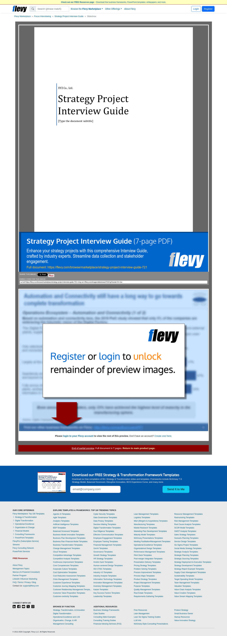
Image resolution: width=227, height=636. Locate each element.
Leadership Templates (102, 596)
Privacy (28, 582)
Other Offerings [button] (112, 9)
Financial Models (21, 531)
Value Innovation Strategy (185, 620)
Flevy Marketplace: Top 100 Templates (28, 514)
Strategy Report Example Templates (189, 569)
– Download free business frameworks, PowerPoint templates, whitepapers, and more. (113, 2)
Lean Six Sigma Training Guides (147, 617)
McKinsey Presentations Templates (148, 538)
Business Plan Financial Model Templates (70, 541)
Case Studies (98, 613)
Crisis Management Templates (65, 579)
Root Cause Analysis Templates (187, 524)
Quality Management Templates (147, 589)
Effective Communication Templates (108, 535)
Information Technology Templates (107, 579)
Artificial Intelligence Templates (66, 524)
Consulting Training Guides (104, 620)
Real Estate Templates (143, 593)
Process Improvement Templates (147, 572)
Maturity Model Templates (144, 535)
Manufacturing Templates (144, 524)
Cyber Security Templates (104, 514)
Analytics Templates (61, 521)
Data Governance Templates (105, 517)
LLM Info (137, 620)
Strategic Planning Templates (186, 555)
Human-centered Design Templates (108, 565)
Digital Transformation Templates (107, 528)
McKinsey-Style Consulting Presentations (151, 624)
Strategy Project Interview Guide (68, 16)
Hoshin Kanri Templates (103, 562)
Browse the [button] (86, 9)
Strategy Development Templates (188, 565)
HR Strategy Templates (103, 559)
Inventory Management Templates (107, 586)
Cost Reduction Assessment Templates (69, 576)
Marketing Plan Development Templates (150, 531)
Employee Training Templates (105, 541)
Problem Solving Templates (145, 569)
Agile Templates (59, 517)
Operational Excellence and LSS (66, 617)
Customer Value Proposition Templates (69, 593)
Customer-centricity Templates (65, 596)
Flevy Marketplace (22, 16)
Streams (16, 545)
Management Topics (21, 569)
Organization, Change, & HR (65, 620)
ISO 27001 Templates (102, 569)
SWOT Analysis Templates (185, 531)
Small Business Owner (183, 613)
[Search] (52, 9)
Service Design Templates (185, 541)
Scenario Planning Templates (186, 538)
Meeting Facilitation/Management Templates (152, 541)
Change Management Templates (66, 548)
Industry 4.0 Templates (102, 572)
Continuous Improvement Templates (68, 562)
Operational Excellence (23, 524)
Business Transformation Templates (68, 545)
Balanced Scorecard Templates (66, 531)
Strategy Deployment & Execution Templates (192, 562)
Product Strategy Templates (145, 579)
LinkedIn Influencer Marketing (25, 579)
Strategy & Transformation (25, 517)
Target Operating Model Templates (188, 579)
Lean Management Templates (146, 514)
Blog (34, 582)
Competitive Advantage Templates (67, 555)
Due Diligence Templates (103, 531)
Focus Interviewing (42, 16)
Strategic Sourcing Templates (186, 559)
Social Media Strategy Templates (187, 548)
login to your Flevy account (78, 436)
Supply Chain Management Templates (190, 572)
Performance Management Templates (149, 552)
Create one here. (163, 436)
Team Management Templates (186, 583)
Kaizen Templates (100, 589)
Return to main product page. (139, 448)
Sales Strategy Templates (184, 535)
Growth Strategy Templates (104, 555)
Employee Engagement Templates (107, 538)
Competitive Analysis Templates (66, 559)
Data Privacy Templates (103, 521)
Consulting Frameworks (24, 534)
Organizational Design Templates (147, 548)
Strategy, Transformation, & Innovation (69, 610)
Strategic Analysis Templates (186, 552)
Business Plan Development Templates (69, 538)
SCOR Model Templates (184, 528)
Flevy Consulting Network (23, 548)
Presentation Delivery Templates (147, 562)
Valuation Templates (182, 586)
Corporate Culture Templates (65, 569)
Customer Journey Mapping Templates (69, 586)
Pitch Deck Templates (143, 555)
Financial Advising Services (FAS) (107, 624)
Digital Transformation (23, 521)
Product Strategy (181, 610)
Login (196, 8)
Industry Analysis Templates (104, 576)
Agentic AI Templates (62, 514)
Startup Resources (182, 617)
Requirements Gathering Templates (148, 596)
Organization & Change (23, 527)
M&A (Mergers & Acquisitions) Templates (151, 521)
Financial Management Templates (107, 545)
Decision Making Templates (104, 524)
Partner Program (19, 575)
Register (208, 8)
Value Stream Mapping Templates (188, 596)
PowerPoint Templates (23, 538)
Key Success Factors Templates (106, 593)
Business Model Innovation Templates (68, 535)
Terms (20, 582)
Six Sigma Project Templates (186, 545)
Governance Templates (103, 552)
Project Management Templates (147, 583)
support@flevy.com (31, 586)
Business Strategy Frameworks (106, 610)
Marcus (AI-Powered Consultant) (26, 572)
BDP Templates (59, 528)
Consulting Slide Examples (104, 617)
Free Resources (140, 610)
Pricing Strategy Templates (145, 565)
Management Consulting (63, 624)
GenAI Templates (100, 548)
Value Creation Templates (184, 593)
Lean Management (141, 613)
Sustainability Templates (184, 576)
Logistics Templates (142, 517)
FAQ (14, 582)
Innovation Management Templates (108, 583)
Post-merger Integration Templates (148, 559)
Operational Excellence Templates (148, 545)
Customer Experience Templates (66, 583)
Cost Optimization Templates (65, 572)
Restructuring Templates (184, 517)
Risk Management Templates (186, 521)
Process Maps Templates (144, 576)
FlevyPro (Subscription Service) (26, 541)
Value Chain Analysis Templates (187, 589)
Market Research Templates (145, 528)
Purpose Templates (142, 586)
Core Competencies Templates (66, 565)
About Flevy (130, 9)
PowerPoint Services (21, 551)
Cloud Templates (60, 552)
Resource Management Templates (188, 514)
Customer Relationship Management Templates (72, 589)
